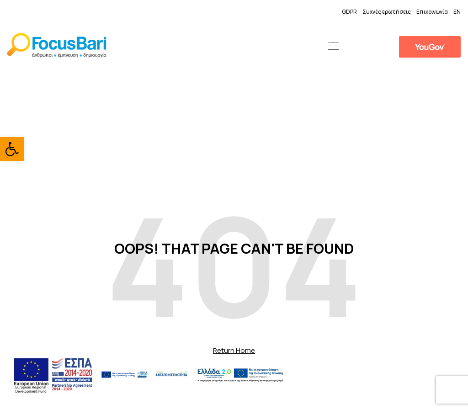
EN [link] (457, 12)
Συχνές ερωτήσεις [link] (386, 12)
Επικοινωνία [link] (432, 12)
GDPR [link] (349, 12)
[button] (333, 47)
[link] (12, 149)
